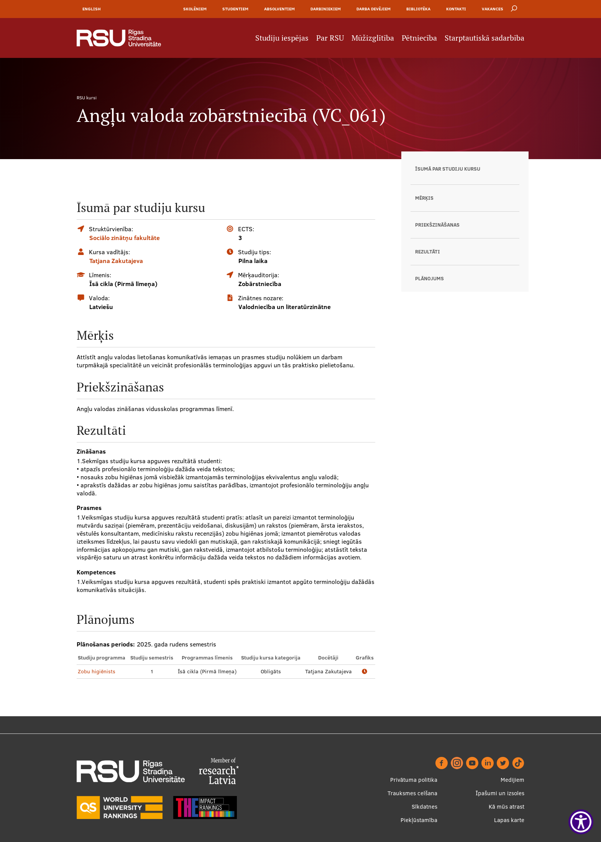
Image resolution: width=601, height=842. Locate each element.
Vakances (492, 9)
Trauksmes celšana (412, 793)
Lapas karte (509, 820)
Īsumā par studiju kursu (447, 168)
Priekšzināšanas (437, 224)
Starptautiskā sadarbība (484, 38)
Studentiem (235, 9)
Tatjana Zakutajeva (116, 261)
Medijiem (512, 780)
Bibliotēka (418, 9)
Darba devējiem (373, 9)
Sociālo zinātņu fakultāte (124, 238)
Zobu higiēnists (96, 671)
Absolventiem (279, 9)
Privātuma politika (413, 780)
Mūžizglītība (372, 38)
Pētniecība (419, 38)
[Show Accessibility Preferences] (580, 821)
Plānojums (429, 278)
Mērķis (424, 197)
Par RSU (330, 38)
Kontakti (456, 9)
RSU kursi (87, 97)
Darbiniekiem (325, 9)
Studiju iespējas (282, 38)
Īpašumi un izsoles (500, 793)
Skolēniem (195, 9)
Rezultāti (427, 251)
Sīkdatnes (424, 807)
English (91, 9)
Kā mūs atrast (506, 807)
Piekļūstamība (419, 820)
